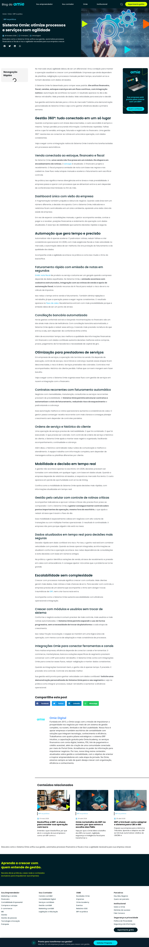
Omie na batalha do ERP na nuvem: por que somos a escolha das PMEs (91, 824)
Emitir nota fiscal (43, 275)
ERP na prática (17, 14)
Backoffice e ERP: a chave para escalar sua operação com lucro (52, 824)
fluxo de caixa (52, 303)
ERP (51, 591)
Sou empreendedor (44, 4)
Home (4, 14)
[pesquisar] (121, 4)
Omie (85, 4)
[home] (13, 4)
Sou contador (68, 4)
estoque (68, 163)
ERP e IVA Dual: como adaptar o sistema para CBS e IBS (130, 823)
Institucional (102, 4)
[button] (4, 46)
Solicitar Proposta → (105, 943)
